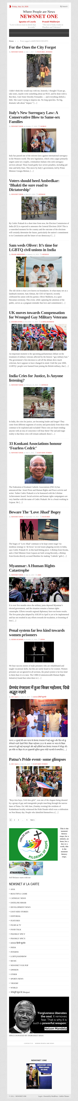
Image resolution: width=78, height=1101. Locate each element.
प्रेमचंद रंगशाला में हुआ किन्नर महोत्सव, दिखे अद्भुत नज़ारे (39, 689)
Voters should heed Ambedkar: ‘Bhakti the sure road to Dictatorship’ (34, 185)
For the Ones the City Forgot (32, 47)
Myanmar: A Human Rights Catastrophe (32, 567)
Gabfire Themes (64, 1096)
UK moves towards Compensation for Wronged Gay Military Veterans (38, 314)
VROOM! (14, 983)
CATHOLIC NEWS (18, 898)
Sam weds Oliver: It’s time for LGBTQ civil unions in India (33, 247)
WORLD (43, 126)
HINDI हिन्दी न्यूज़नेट (39, 697)
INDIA (42, 639)
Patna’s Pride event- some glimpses (37, 759)
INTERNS (49, 52)
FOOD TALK (16, 930)
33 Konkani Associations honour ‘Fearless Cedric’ (35, 445)
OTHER (14, 974)
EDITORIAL (16, 916)
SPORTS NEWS (17, 979)
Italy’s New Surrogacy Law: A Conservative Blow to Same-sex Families (34, 117)
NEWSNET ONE (39, 16)
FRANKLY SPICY (18, 934)
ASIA (39, 575)
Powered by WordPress (51, 1096)
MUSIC (14, 961)
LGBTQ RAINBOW (47, 322)
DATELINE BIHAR (18, 903)
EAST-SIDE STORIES (44, 453)
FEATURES (41, 52)
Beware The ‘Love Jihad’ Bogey (35, 512)
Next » (32, 820)
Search (64, 6)
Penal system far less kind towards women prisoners (37, 632)
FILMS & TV (16, 925)
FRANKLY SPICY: (18, 938)
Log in (40, 1096)
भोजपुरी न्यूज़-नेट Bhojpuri (20, 992)
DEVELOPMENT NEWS (21, 907)
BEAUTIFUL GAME (19, 894)
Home (11, 41)
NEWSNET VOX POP (19, 965)
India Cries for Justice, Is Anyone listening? (36, 378)
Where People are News (39, 12)
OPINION (42, 194)
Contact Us (28, 1043)
